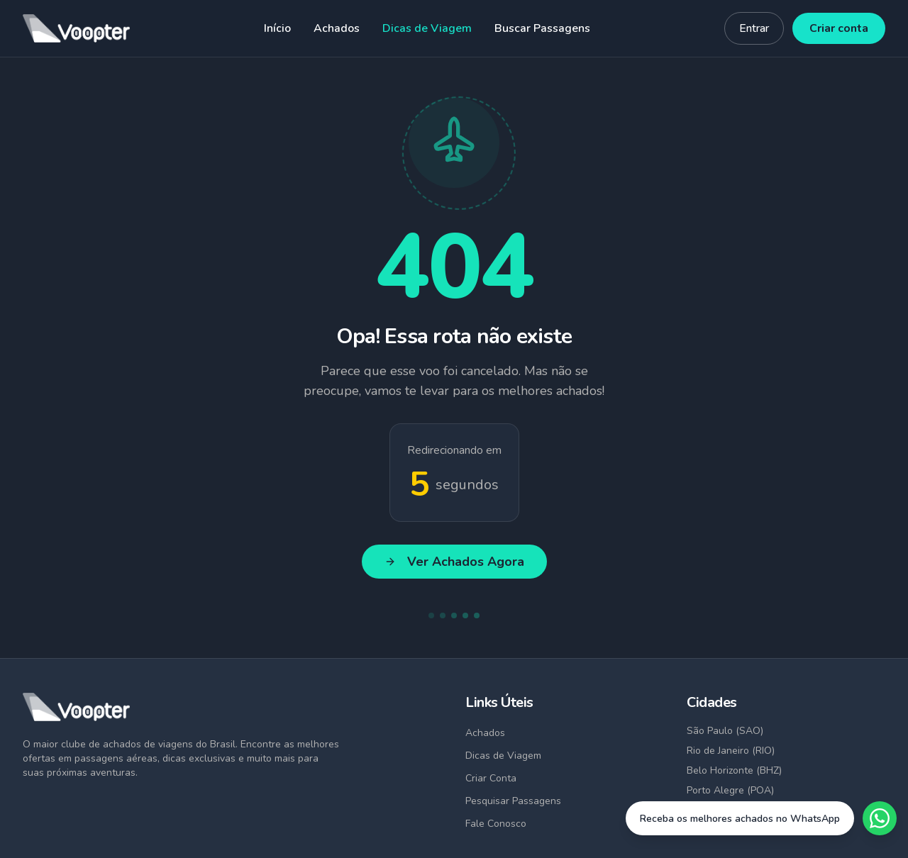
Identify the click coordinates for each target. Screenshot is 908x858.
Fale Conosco (495, 823)
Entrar (754, 28)
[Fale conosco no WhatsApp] (761, 818)
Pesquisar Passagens (513, 801)
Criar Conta (490, 778)
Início (277, 28)
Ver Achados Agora (454, 561)
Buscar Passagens (542, 28)
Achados (337, 28)
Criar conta (838, 28)
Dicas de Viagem (427, 28)
